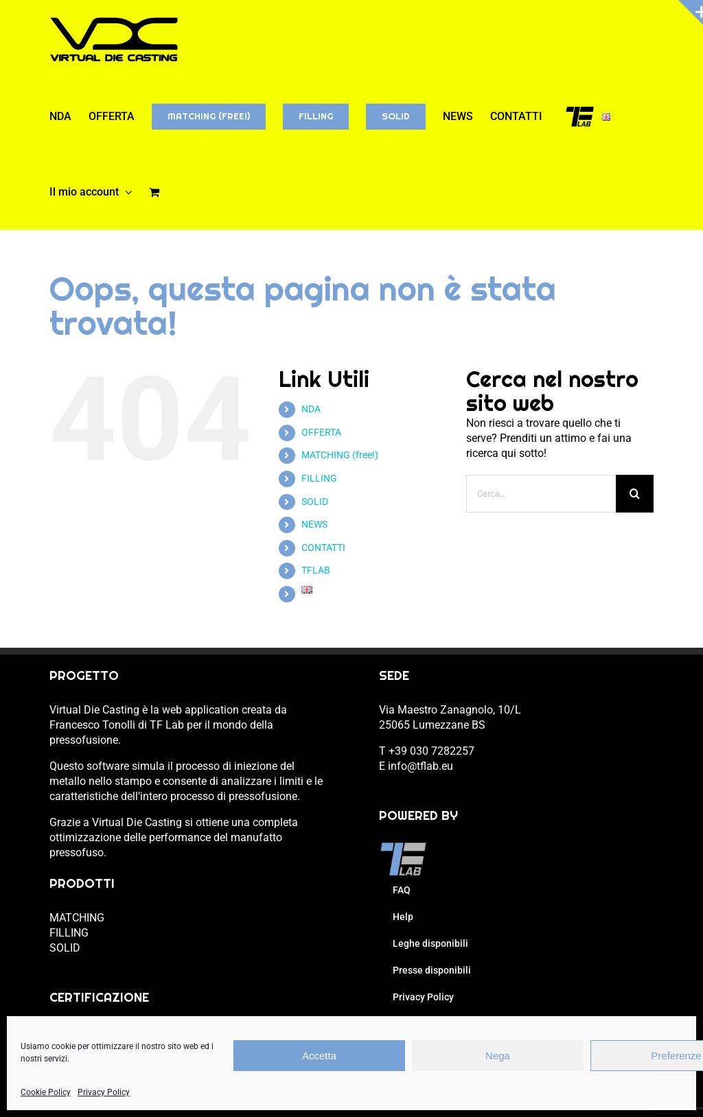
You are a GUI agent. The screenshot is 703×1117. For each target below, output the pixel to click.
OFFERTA (321, 432)
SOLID (314, 501)
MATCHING (76, 917)
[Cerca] (635, 494)
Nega (497, 1055)
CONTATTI (323, 547)
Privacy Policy (104, 1092)
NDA (311, 408)
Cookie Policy (46, 1092)
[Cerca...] (541, 494)
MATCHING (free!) (339, 454)
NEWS (314, 524)
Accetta (319, 1055)
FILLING (319, 478)
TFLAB (315, 570)
